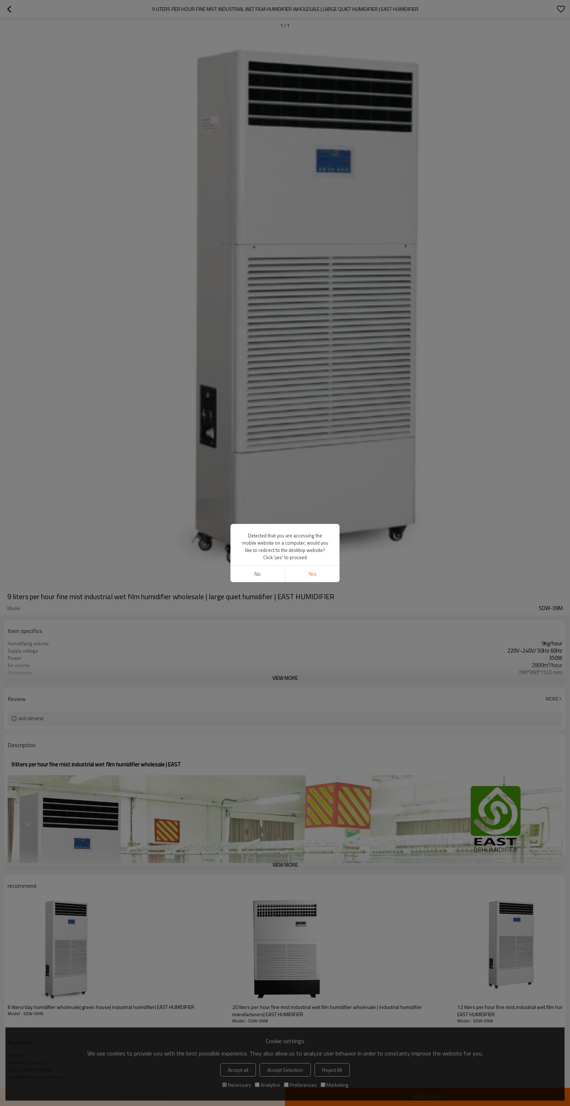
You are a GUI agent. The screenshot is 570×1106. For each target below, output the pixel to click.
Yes (312, 574)
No (257, 574)
